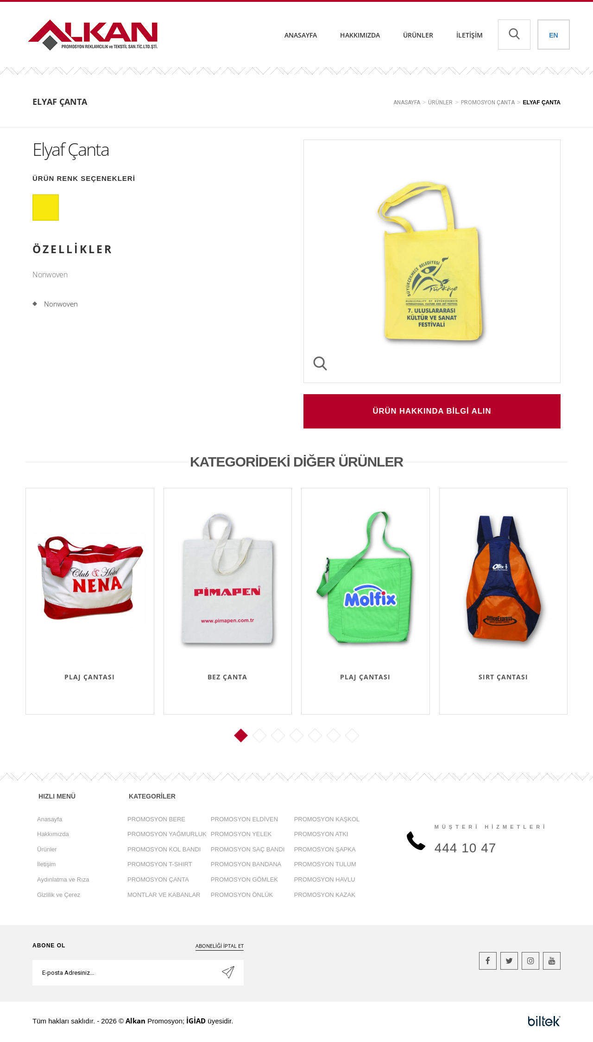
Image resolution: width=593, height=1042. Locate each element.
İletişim (469, 35)
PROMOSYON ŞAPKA (325, 850)
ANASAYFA (406, 102)
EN (553, 35)
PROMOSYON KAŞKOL (327, 820)
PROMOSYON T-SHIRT (159, 865)
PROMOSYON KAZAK (324, 895)
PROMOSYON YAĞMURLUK (167, 834)
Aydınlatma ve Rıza (63, 880)
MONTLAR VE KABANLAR (164, 895)
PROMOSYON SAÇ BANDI (248, 850)
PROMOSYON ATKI (321, 834)
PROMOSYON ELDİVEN (244, 820)
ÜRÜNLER (440, 102)
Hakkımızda (360, 35)
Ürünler (418, 35)
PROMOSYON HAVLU (324, 880)
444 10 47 (466, 849)
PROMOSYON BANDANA (246, 865)
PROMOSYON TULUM (325, 865)
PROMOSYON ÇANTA (488, 102)
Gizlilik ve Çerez (58, 895)
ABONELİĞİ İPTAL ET (220, 946)
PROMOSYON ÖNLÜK (242, 895)
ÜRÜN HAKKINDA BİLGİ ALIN (432, 412)
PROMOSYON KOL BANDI (164, 850)
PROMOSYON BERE (156, 820)
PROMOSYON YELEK (241, 834)
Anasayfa (300, 35)
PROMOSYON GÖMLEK (244, 880)
